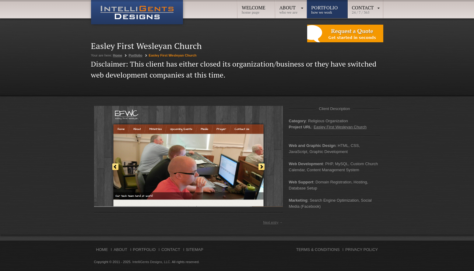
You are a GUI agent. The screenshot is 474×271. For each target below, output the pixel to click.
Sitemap (194, 249)
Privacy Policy (361, 249)
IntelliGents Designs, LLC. (151, 262)
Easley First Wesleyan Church (340, 127)
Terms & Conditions (318, 249)
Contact (366, 7)
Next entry (270, 222)
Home (117, 55)
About (291, 7)
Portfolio (324, 7)
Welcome (253, 7)
